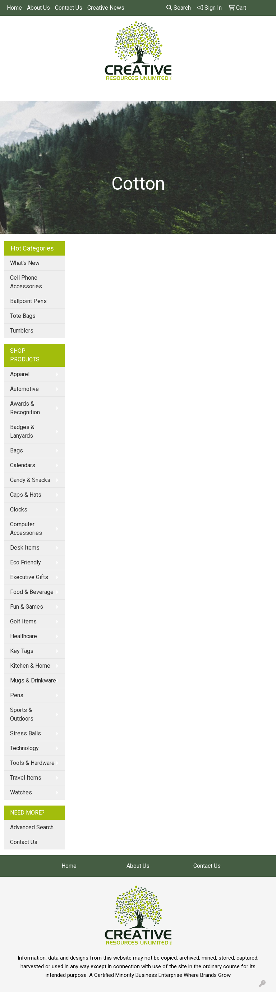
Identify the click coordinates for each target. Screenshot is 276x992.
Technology (24, 748)
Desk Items (25, 547)
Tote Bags (23, 315)
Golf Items (23, 621)
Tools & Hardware (32, 762)
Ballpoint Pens (28, 301)
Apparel (19, 374)
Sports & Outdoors (21, 714)
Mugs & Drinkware (33, 680)
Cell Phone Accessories (26, 282)
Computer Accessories (26, 528)
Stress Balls (25, 733)
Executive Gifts (29, 577)
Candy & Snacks (30, 480)
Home (14, 7)
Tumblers (21, 330)
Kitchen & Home (30, 665)
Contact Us (68, 7)
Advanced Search (32, 827)
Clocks (18, 509)
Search (178, 7)
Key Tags (21, 651)
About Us (38, 7)
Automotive (24, 388)
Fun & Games (26, 606)
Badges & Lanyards (22, 431)
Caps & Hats (25, 494)
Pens (16, 695)
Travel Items (25, 777)
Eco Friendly (25, 562)
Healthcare (23, 636)
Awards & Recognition (25, 408)
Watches (21, 792)
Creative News (105, 7)
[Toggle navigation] (11, 93)
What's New (25, 263)
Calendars (22, 465)
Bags (16, 450)
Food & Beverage (32, 592)
